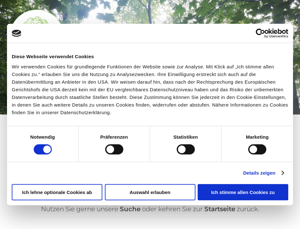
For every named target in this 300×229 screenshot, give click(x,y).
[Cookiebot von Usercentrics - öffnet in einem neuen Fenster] (260, 33)
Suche (130, 209)
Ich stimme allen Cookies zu (243, 192)
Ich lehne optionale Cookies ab (57, 192)
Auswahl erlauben (150, 192)
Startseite (219, 209)
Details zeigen (259, 173)
